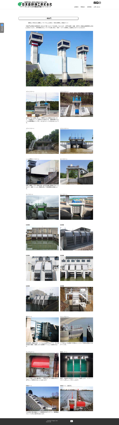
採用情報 (89, 7)
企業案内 (76, 7)
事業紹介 (83, 7)
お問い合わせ (97, 7)
